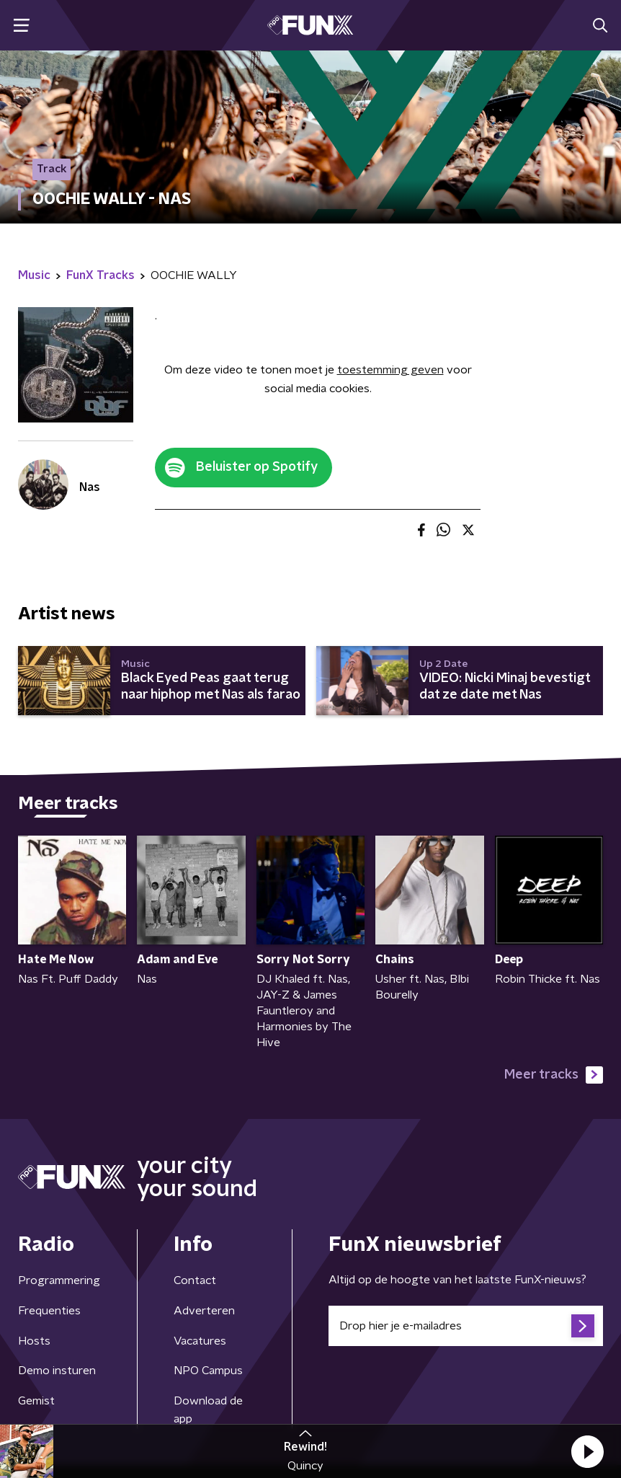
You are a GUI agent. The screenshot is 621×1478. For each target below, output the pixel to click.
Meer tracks (553, 1075)
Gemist (36, 1401)
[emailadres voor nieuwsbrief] (466, 1326)
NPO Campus (208, 1370)
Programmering (59, 1280)
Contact (195, 1280)
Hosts (34, 1341)
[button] (587, 1451)
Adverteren (204, 1311)
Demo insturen (57, 1370)
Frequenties (49, 1311)
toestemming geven (390, 370)
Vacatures (200, 1341)
